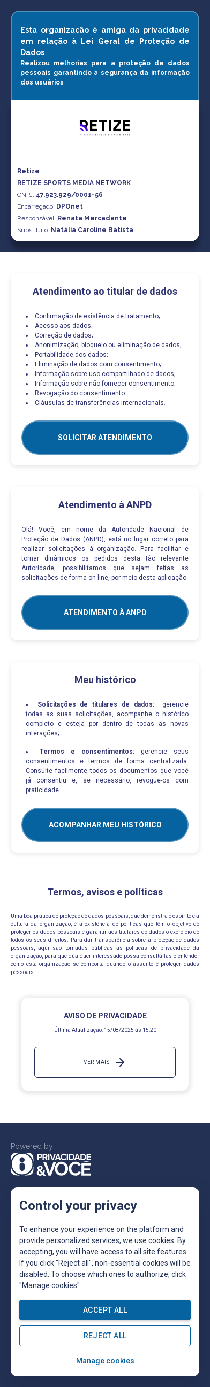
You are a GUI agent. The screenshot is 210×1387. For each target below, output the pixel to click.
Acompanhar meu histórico (105, 825)
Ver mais (105, 1062)
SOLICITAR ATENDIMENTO (105, 437)
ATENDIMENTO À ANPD (105, 612)
